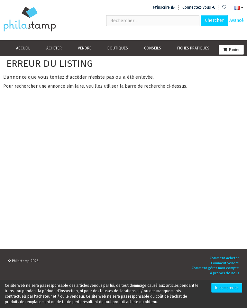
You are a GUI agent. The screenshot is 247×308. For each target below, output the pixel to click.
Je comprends (227, 288)
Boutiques (117, 48)
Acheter (54, 48)
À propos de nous (224, 273)
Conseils (152, 48)
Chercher (214, 20)
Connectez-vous (198, 7)
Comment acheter (224, 258)
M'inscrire (164, 7)
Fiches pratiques (193, 48)
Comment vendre (225, 263)
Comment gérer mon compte (215, 268)
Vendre (84, 48)
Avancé (236, 20)
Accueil (23, 48)
